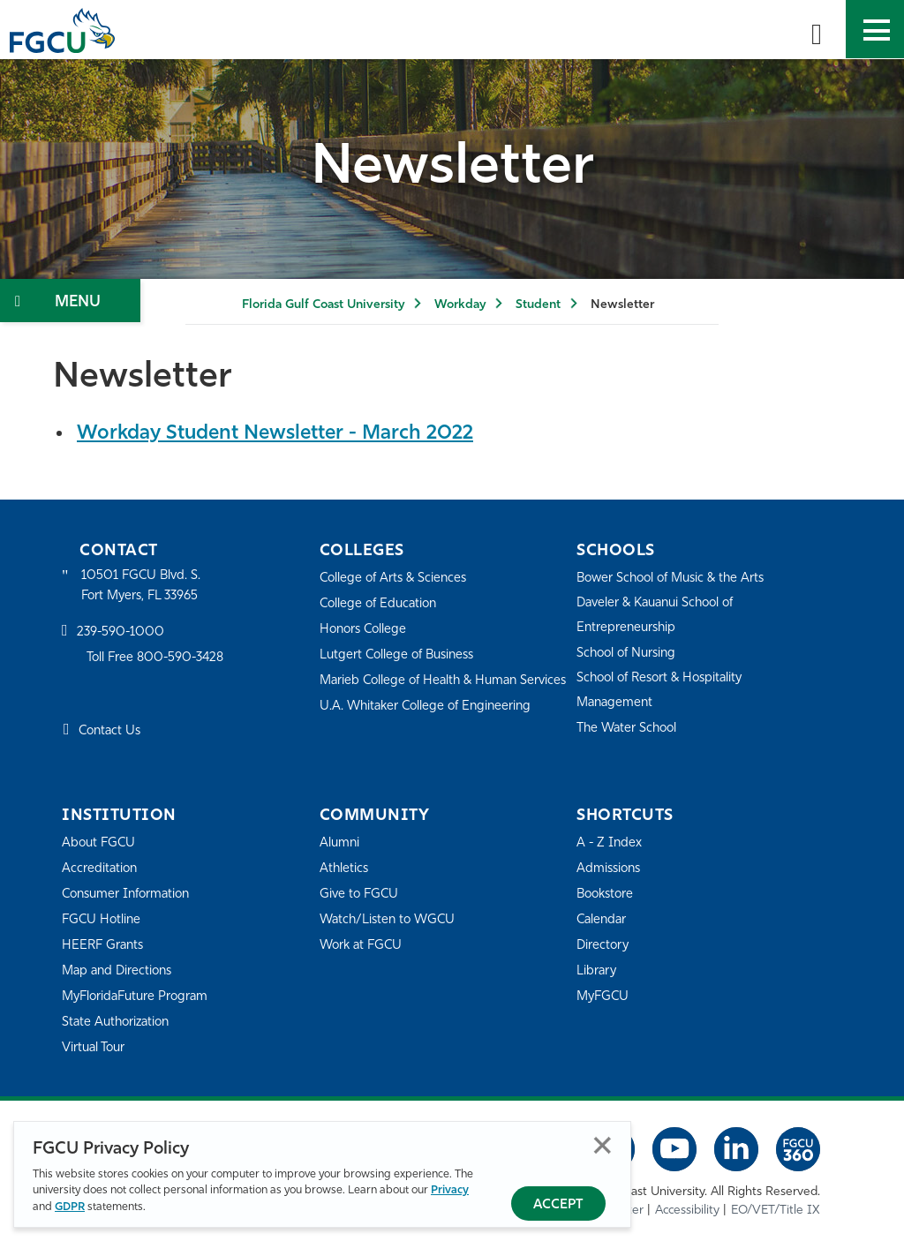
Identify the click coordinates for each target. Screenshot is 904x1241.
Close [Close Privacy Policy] (602, 1146)
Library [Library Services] (597, 970)
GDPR (70, 1207)
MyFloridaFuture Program (139, 996)
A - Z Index (610, 842)
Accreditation (100, 868)
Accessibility (687, 1210)
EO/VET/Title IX (775, 1210)
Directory (603, 944)
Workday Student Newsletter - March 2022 (284, 433)
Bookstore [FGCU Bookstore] (607, 893)
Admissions (610, 868)
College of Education (381, 603)
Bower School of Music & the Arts (676, 577)
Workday (460, 305)
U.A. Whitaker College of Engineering (430, 729)
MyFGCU (604, 996)
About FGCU (100, 842)
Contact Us (112, 732)
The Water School (629, 727)
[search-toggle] (816, 29)
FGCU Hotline (103, 919)
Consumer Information (130, 893)
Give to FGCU (361, 893)
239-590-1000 (122, 634)
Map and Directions (120, 970)
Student (538, 305)
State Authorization (119, 1021)
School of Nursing (629, 652)
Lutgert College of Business (401, 654)
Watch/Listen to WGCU (391, 919)
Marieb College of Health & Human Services (423, 692)
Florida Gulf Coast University (323, 305)
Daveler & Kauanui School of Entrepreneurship (661, 615)
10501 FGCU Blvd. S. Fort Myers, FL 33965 (143, 585)
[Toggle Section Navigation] (70, 300)
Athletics (345, 868)
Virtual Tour (95, 1047)
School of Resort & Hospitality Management (664, 690)
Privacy (450, 1191)
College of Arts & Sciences (396, 577)
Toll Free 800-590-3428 (159, 659)
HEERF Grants (104, 944)
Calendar (602, 919)
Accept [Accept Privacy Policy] (558, 1205)
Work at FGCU (363, 944)
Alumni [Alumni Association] (340, 842)
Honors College (365, 629)
